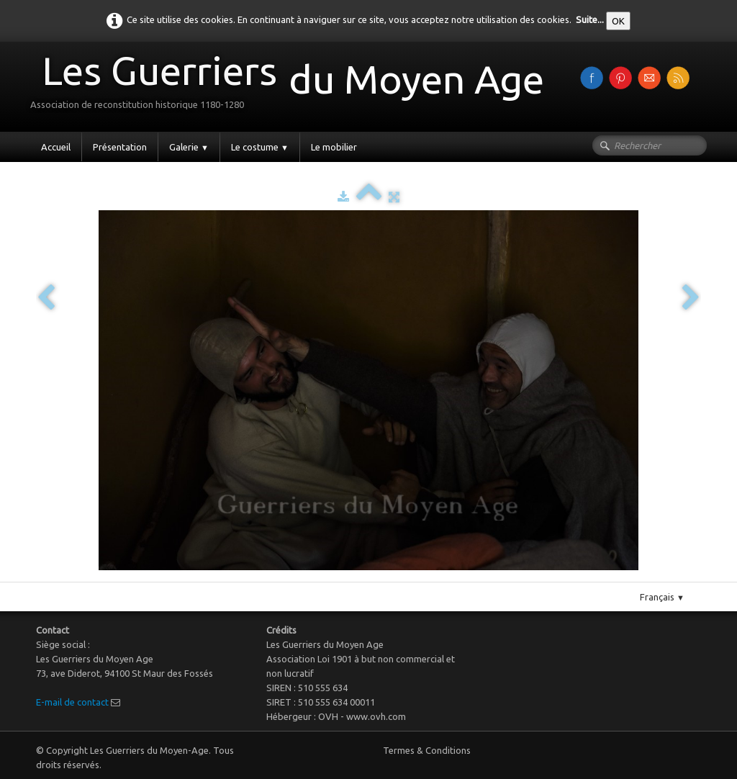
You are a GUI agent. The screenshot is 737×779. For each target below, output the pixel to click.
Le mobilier (334, 147)
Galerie (189, 147)
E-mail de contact (72, 702)
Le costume (260, 147)
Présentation (120, 147)
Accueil (56, 147)
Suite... (590, 19)
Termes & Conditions (427, 750)
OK (618, 21)
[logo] (292, 85)
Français (662, 597)
